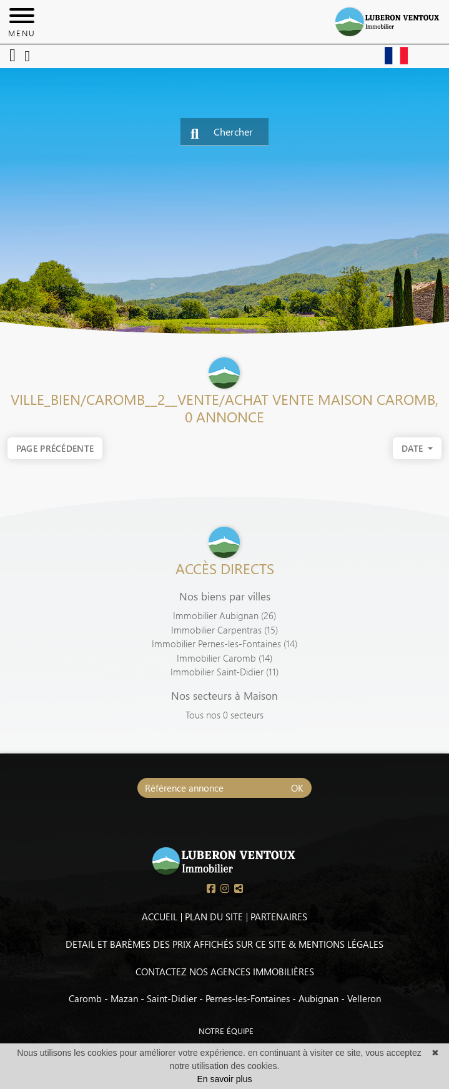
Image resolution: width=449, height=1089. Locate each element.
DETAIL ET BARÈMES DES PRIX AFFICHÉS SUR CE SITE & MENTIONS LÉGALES (224, 944)
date (414, 450)
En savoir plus (224, 1079)
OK (297, 788)
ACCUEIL (159, 916)
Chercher (221, 133)
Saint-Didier (172, 998)
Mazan (124, 998)
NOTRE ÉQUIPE (214, 1030)
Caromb (85, 998)
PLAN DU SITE (214, 916)
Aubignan (318, 998)
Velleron (364, 998)
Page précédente (55, 448)
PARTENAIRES (278, 916)
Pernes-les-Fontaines (247, 998)
